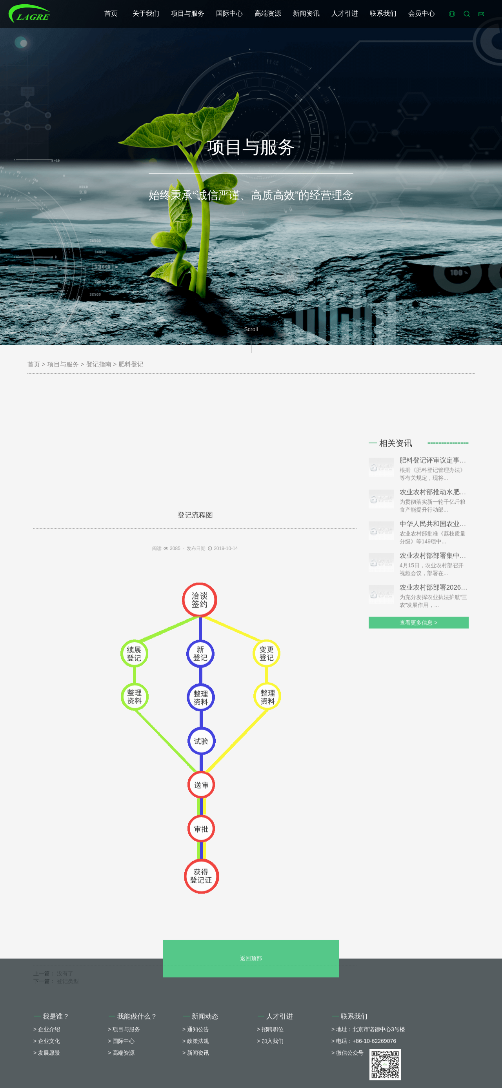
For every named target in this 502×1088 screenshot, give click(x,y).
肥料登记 (131, 364)
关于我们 (146, 13)
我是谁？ (51, 1078)
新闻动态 (200, 1078)
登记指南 (98, 364)
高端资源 (268, 13)
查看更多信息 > (418, 711)
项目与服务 (187, 13)
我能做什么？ (133, 1078)
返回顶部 (251, 1020)
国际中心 (229, 13)
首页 (111, 13)
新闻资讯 (306, 13)
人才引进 (344, 13)
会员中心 (421, 13)
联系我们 (383, 13)
